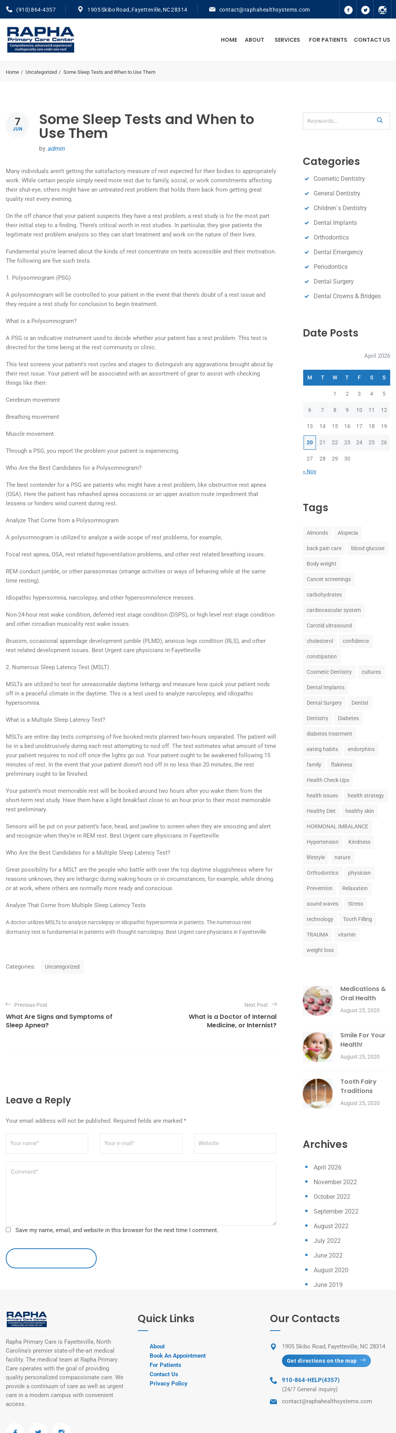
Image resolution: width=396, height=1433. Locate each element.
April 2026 (327, 1167)
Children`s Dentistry (340, 208)
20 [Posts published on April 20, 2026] (310, 442)
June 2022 (328, 1255)
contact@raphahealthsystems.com (264, 10)
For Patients (328, 40)
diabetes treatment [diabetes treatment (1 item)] (329, 734)
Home (229, 40)
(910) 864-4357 (36, 10)
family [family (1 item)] (314, 765)
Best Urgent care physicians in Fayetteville (146, 650)
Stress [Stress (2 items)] (355, 904)
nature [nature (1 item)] (342, 857)
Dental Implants (335, 222)
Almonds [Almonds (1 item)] (317, 533)
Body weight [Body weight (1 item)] (321, 564)
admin (56, 148)
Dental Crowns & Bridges (347, 296)
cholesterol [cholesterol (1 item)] (320, 641)
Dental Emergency (338, 252)
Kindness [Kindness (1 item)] (359, 842)
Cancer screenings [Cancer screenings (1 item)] (329, 579)
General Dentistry (337, 193)
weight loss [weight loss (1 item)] (320, 950)
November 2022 (335, 1182)
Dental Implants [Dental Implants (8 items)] (326, 687)
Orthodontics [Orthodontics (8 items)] (322, 873)
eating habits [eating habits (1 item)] (322, 749)
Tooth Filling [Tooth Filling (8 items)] (357, 919)
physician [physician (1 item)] (359, 873)
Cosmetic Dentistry (339, 178)
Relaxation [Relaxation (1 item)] (355, 888)
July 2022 (327, 1240)
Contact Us (372, 40)
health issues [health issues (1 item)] (322, 795)
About (254, 40)
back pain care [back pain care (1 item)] (324, 548)
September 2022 (336, 1211)
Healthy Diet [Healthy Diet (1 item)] (321, 811)
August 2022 (331, 1226)
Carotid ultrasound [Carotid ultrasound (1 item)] (329, 625)
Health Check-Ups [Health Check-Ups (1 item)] (328, 780)
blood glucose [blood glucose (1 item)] (367, 548)
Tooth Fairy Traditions (358, 1086)
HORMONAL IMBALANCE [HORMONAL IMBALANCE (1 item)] (337, 826)
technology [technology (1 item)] (320, 919)
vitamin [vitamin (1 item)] (347, 935)
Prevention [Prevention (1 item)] (320, 888)
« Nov (309, 471)
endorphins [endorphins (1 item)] (361, 749)
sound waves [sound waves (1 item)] (322, 904)
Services (287, 40)
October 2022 (332, 1196)
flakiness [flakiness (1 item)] (341, 765)
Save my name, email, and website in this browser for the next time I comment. (116, 1230)
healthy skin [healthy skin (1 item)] (359, 811)
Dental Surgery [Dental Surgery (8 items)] (324, 703)
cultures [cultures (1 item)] (371, 672)
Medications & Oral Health (363, 993)
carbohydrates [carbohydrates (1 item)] (324, 595)
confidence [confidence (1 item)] (356, 641)
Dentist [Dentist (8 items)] (360, 703)
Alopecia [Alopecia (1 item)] (348, 533)
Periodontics (331, 266)
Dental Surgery (334, 281)
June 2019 (328, 1285)
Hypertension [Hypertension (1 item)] (323, 842)
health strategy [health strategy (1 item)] (366, 795)
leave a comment (51, 1258)
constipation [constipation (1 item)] (322, 656)
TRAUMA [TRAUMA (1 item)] (317, 935)
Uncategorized (41, 72)
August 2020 (331, 1270)
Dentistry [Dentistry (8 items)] (317, 718)
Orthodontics (331, 237)
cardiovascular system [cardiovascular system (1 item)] (334, 610)
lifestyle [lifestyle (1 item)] (316, 857)
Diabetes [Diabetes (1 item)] (348, 718)
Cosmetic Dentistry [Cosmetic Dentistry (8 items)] (329, 672)
